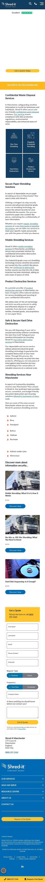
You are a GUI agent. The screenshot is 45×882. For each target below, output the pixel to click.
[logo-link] (8, 4)
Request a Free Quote (35, 879)
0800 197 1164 (11, 752)
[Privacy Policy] (8, 857)
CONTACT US (7, 804)
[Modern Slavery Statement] (27, 859)
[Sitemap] (12, 859)
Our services (19, 114)
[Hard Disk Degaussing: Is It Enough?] (22, 568)
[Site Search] (30, 3)
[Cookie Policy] (21, 857)
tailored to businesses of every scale (22, 397)
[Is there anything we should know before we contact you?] (22, 712)
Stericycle (13, 849)
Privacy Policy (22, 729)
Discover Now (15, 506)
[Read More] (14, 141)
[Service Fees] (33, 857)
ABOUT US (6, 797)
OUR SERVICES (8, 778)
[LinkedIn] (22, 866)
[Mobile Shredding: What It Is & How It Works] (22, 480)
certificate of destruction (23, 267)
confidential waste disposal (27, 112)
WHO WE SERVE (8, 785)
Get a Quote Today (22, 70)
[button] (29, 779)
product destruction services (19, 289)
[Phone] (11, 879)
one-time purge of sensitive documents (22, 227)
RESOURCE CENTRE (10, 791)
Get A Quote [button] (22, 722)
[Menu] (42, 3)
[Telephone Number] (35, 3)
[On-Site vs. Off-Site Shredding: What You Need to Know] (22, 524)
